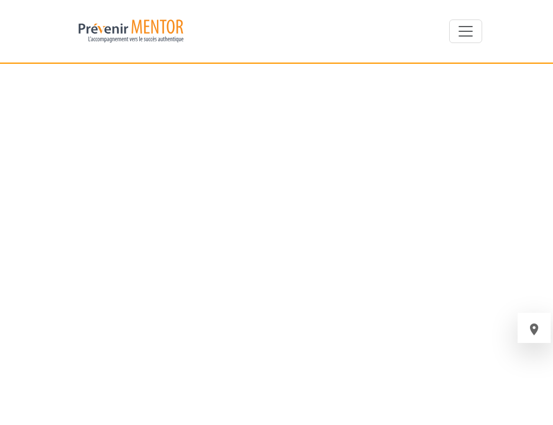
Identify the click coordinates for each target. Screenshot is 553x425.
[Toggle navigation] (465, 31)
